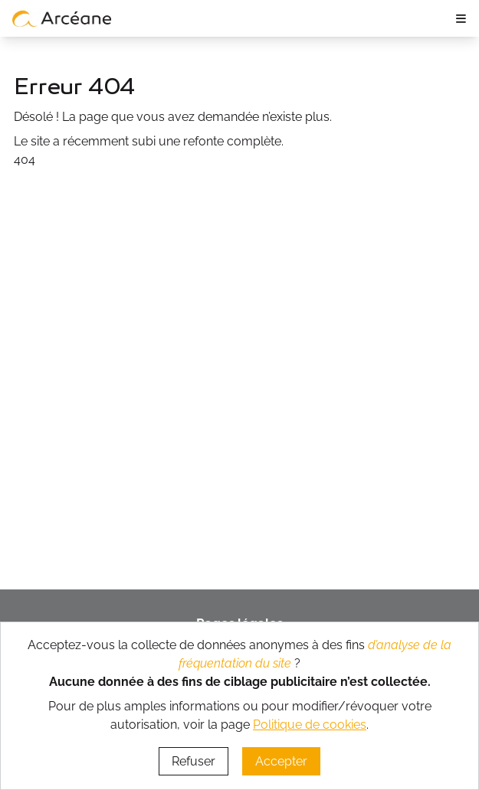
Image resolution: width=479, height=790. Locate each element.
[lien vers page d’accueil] (62, 18)
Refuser (193, 761)
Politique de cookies (309, 724)
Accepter (281, 761)
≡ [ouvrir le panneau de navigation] (461, 18)
